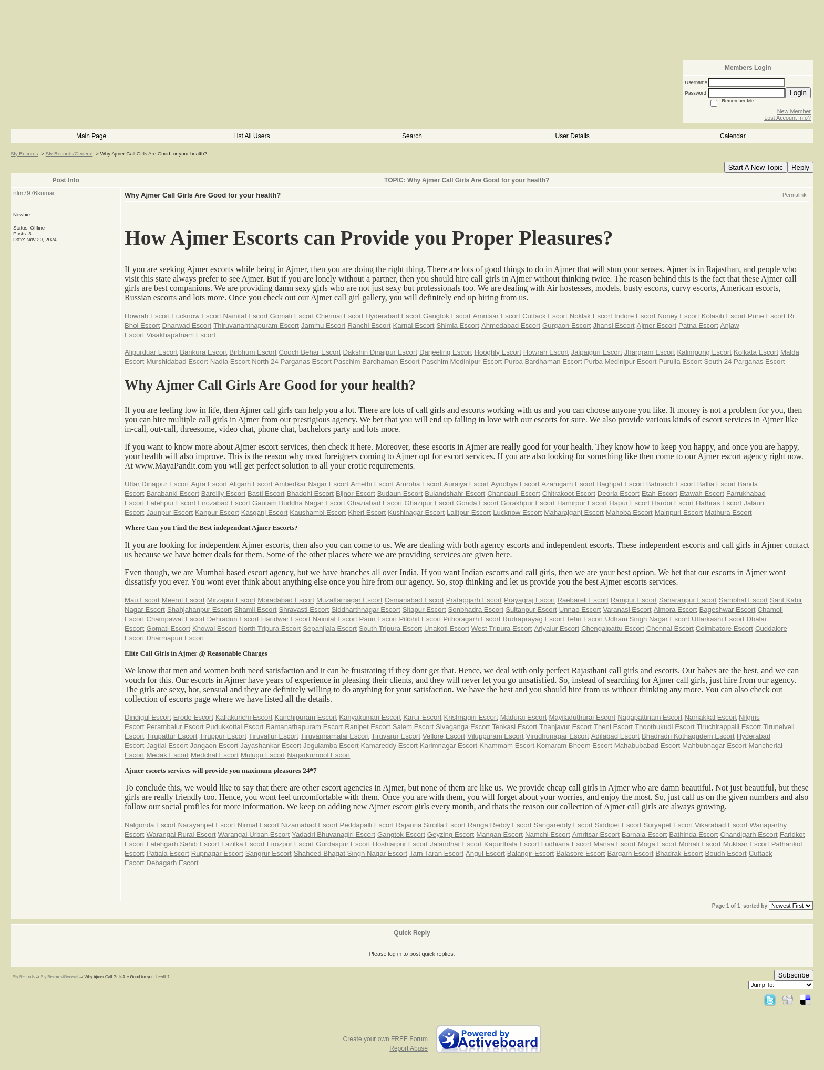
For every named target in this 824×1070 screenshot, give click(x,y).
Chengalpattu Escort (612, 628)
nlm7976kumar (34, 193)
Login (798, 93)
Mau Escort (142, 600)
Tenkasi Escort (514, 727)
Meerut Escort (183, 600)
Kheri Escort (367, 512)
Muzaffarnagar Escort (349, 600)
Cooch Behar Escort (310, 352)
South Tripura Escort (390, 628)
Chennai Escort (339, 316)
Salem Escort (413, 727)
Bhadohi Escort (309, 493)
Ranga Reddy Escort (500, 825)
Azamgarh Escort (567, 484)
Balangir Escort (530, 853)
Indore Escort (634, 316)
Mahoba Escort (629, 512)
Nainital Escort (245, 316)
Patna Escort (698, 325)
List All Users (251, 136)
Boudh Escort (726, 853)
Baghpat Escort (620, 484)
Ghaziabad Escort (375, 503)
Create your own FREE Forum (385, 1039)
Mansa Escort (614, 844)
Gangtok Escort (447, 316)
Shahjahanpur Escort (199, 610)
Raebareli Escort (582, 600)
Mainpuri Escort (679, 512)
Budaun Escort (400, 493)
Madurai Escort (523, 717)
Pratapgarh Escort (474, 600)
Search (412, 136)
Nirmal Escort (258, 825)
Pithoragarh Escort (471, 619)
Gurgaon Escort (566, 325)
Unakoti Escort (446, 628)
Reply (800, 167)
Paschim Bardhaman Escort (376, 362)
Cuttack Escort (545, 316)
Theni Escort (613, 727)
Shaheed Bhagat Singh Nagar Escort (350, 853)
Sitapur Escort (424, 610)
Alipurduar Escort (151, 352)
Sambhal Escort (743, 600)
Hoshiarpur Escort (400, 844)
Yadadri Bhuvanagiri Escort (333, 834)
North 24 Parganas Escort (292, 362)
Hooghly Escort (497, 352)
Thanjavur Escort (565, 727)
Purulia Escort (680, 362)
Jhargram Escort (649, 352)
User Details (572, 136)
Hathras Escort (718, 503)
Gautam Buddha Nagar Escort (298, 503)
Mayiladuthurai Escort (582, 717)
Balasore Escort (580, 853)
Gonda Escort (477, 503)
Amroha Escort (418, 484)
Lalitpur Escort (469, 512)
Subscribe (793, 975)
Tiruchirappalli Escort (729, 727)
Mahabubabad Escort (647, 746)
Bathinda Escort (693, 834)
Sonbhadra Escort (476, 610)
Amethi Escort (372, 484)
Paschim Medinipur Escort (461, 362)
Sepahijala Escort (330, 628)
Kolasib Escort (724, 316)
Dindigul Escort (148, 717)
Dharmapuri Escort (175, 638)
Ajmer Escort (656, 325)
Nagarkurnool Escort (318, 755)
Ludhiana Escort (566, 844)
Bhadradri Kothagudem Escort (688, 736)
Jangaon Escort (214, 746)
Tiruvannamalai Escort (335, 736)
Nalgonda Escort (150, 825)
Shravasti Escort (304, 610)
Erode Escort (193, 717)
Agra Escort (209, 484)
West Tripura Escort (501, 628)
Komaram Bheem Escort (574, 746)
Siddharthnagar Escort (366, 610)
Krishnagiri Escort (471, 717)
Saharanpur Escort (688, 600)
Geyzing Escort (450, 834)
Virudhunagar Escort (557, 736)
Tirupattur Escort (171, 736)
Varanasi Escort (627, 610)
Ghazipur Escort (429, 503)
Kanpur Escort (217, 512)
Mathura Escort (728, 512)
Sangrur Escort (268, 853)
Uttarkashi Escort (718, 619)
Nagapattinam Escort (649, 717)
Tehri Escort (584, 619)
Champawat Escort (175, 619)
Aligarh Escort (250, 484)
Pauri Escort (378, 619)
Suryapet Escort (668, 825)
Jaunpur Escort (169, 512)
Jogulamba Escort (331, 746)
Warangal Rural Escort (180, 834)
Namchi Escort (547, 834)
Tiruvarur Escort (396, 736)
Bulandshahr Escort (455, 493)
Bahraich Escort (670, 484)
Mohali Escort (700, 844)
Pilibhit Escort (420, 619)
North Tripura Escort (270, 628)
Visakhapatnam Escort (180, 335)
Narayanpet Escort (206, 825)
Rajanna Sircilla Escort (431, 825)
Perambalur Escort (174, 727)
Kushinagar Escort (416, 512)
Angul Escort (485, 853)
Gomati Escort (292, 316)
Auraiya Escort (466, 484)
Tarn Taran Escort (436, 853)
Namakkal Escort (710, 717)
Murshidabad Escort (177, 362)
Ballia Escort (716, 484)
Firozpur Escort (290, 844)
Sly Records (24, 154)
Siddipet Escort (618, 825)
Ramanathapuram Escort (304, 727)
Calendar (733, 136)
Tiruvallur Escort (273, 736)
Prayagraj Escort (529, 600)
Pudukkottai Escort (235, 727)
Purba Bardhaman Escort (543, 362)
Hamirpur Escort (582, 503)
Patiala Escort (167, 853)
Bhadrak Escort (679, 853)
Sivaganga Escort (463, 727)
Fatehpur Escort (170, 503)
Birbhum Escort (252, 352)
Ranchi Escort (368, 325)
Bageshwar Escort (727, 610)
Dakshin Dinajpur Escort (380, 352)
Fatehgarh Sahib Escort (182, 844)
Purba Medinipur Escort (620, 362)
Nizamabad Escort (309, 825)
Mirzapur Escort (231, 600)
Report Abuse (408, 1048)
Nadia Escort (230, 362)
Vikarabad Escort (721, 825)
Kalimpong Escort (704, 352)
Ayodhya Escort (515, 484)
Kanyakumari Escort (370, 717)
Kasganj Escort (264, 512)
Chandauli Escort (513, 493)
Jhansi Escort (613, 325)
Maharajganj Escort (574, 512)
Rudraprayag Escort (533, 619)
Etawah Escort (701, 493)
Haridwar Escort (286, 619)
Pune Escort (767, 316)
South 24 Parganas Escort (744, 362)
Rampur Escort (634, 600)
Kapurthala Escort (511, 844)
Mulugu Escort (263, 755)
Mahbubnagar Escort (714, 746)
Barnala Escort (644, 834)
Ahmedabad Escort (510, 325)
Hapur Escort (629, 503)
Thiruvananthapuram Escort (256, 325)
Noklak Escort (591, 316)
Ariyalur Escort (556, 628)
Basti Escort (266, 493)
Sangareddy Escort (563, 825)
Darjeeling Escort (445, 352)
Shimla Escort (458, 325)
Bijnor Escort (355, 493)
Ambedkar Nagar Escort (311, 484)
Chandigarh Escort (748, 834)
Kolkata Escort (756, 352)
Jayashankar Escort (270, 746)
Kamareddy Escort (389, 746)
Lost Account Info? (787, 118)
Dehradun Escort (233, 619)
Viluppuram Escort (495, 736)
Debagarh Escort (172, 863)
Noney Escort (678, 316)
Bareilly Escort (223, 493)
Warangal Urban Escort (254, 834)
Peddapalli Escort (367, 825)
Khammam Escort (506, 746)
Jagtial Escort (167, 746)
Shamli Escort (255, 610)
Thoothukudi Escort (665, 727)
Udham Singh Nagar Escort (647, 619)
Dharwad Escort (186, 325)
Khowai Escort (214, 628)
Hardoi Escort (673, 503)
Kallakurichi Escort (243, 717)
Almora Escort (675, 610)
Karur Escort (422, 717)
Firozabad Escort (224, 503)
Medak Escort (167, 755)
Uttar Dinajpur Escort (157, 484)
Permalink (794, 195)
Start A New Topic (755, 167)
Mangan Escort (499, 834)
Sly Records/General (69, 154)
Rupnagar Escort (217, 853)
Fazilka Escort (243, 844)
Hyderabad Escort (393, 316)
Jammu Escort (323, 325)
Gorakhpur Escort (528, 503)
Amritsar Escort (496, 316)
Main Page (91, 136)
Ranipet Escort (367, 727)
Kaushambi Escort (318, 512)
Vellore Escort (444, 736)
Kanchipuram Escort (305, 717)
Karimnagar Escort (448, 746)
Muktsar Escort (746, 844)
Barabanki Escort (172, 493)
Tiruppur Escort (222, 736)
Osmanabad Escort (414, 600)
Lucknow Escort (196, 316)
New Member (794, 111)
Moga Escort (657, 844)
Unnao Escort (580, 610)
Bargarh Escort (630, 853)
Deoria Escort (619, 493)
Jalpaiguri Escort (596, 352)
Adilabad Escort (615, 736)
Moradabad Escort (286, 600)
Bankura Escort (203, 352)
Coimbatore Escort (724, 628)
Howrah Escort (147, 316)
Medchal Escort (215, 755)
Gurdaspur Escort (343, 844)
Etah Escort (659, 493)
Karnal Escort (413, 325)
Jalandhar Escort (456, 844)
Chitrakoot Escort (568, 493)
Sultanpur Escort (531, 610)
